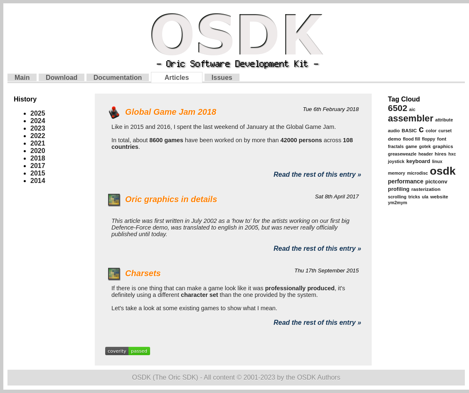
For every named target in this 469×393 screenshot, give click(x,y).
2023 (37, 128)
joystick (396, 161)
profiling (399, 189)
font (441, 139)
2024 (37, 120)
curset (445, 130)
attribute (444, 119)
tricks (414, 196)
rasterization (425, 189)
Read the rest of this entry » (317, 174)
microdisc (417, 173)
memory (396, 173)
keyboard (418, 161)
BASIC (409, 130)
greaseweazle (402, 153)
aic (412, 109)
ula (425, 196)
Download (61, 77)
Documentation (118, 77)
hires (441, 154)
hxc (452, 153)
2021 (37, 143)
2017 (37, 165)
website (439, 197)
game (411, 146)
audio (394, 130)
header (425, 153)
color (431, 130)
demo (394, 139)
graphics (443, 146)
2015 (37, 173)
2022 (37, 135)
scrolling (397, 196)
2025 (37, 113)
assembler (410, 118)
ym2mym (397, 202)
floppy (428, 138)
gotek (425, 146)
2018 (37, 158)
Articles (177, 77)
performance (405, 181)
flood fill (411, 138)
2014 (37, 180)
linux (437, 161)
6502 (397, 108)
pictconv (436, 181)
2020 (37, 150)
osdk (443, 171)
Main (22, 77)
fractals (396, 146)
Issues (222, 77)
